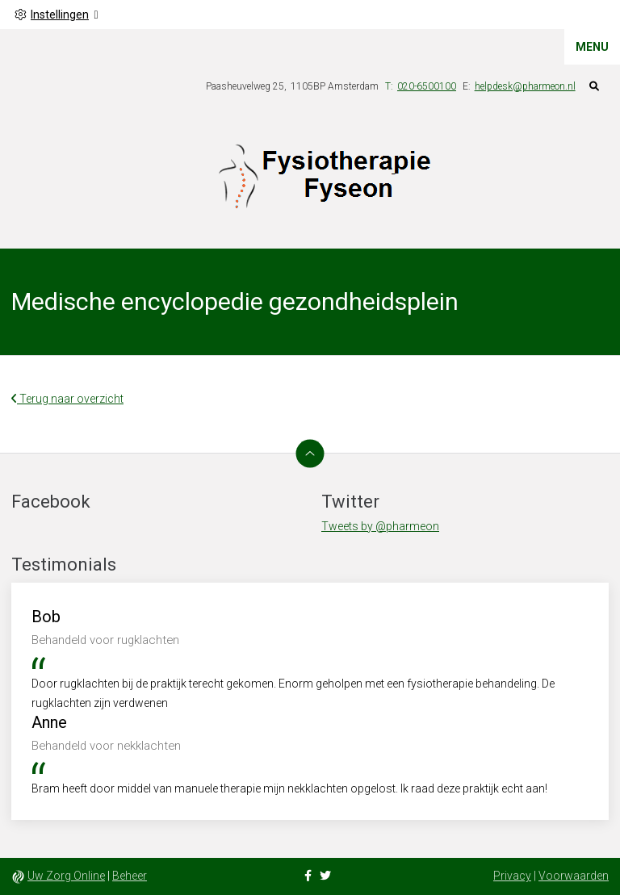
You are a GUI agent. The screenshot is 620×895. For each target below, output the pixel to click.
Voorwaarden (573, 875)
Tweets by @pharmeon (380, 526)
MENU (592, 46)
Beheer (129, 875)
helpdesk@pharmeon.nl (525, 86)
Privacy (512, 875)
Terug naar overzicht (67, 398)
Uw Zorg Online (66, 875)
